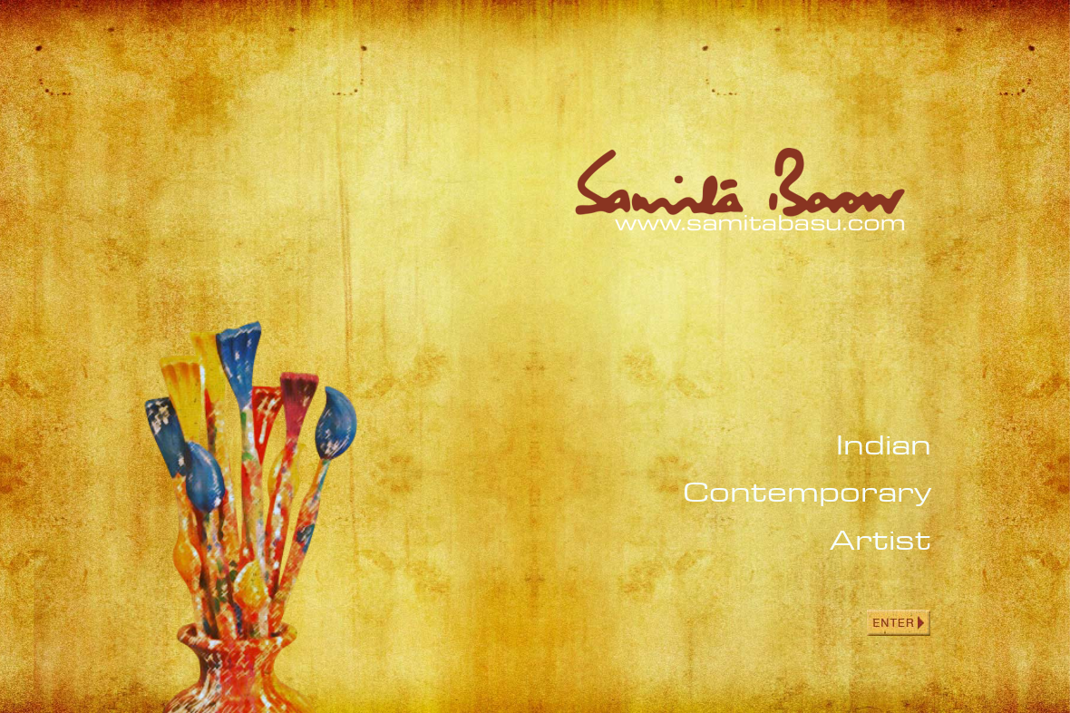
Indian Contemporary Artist (807, 492)
